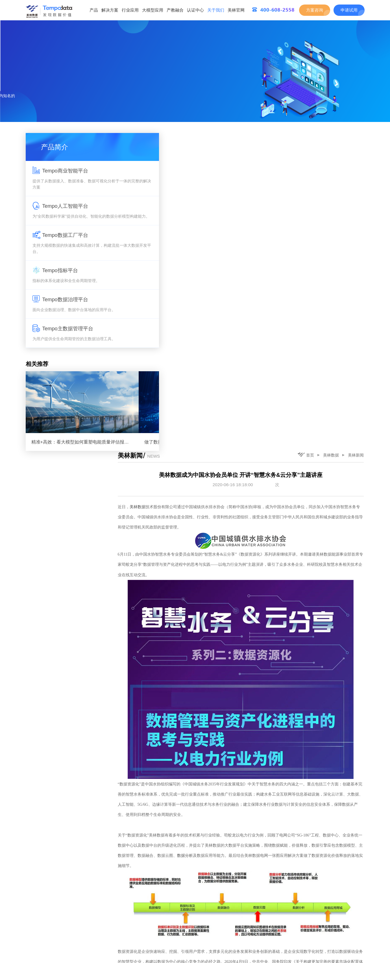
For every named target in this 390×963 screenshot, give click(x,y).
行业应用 (130, 10)
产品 (94, 10)
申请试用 (349, 10)
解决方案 (109, 10)
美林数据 (332, 137)
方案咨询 (314, 10)
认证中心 (195, 10)
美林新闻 (357, 137)
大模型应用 (152, 10)
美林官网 (236, 10)
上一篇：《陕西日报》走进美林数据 (176, 938)
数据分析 (232, 540)
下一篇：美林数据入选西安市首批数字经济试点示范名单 (314, 938)
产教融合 (175, 10)
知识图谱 (169, 708)
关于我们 (215, 10)
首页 (306, 137)
